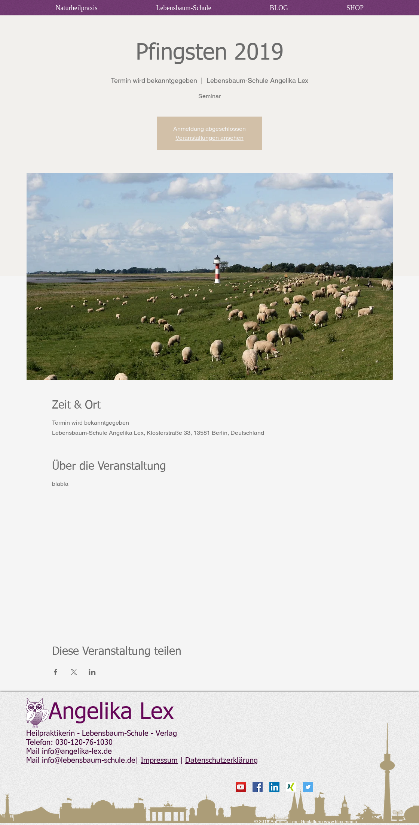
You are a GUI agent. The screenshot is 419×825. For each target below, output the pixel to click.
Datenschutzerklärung (221, 760)
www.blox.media (340, 821)
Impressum (159, 760)
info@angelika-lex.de (77, 751)
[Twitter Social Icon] (308, 787)
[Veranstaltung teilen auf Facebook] (55, 672)
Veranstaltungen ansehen (209, 137)
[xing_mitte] (291, 787)
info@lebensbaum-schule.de (88, 760)
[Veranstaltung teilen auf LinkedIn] (92, 672)
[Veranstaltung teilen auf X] (73, 672)
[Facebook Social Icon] (258, 787)
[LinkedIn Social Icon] (274, 787)
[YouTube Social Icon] (241, 787)
